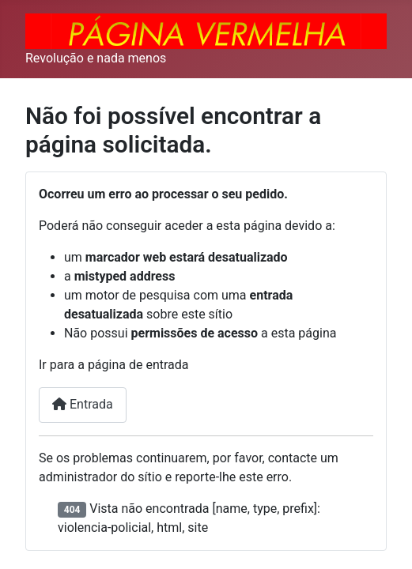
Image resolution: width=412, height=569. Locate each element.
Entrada (82, 404)
